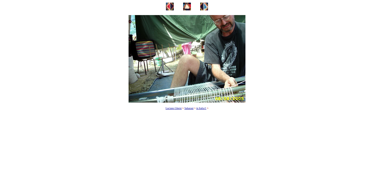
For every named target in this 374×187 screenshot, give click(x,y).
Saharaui (188, 108)
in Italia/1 (201, 108)
